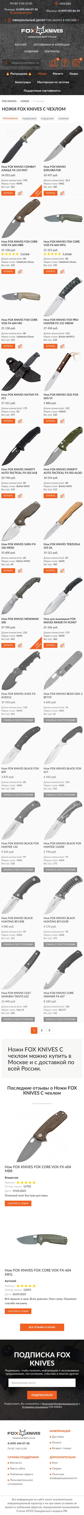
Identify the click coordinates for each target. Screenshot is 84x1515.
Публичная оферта (21, 1474)
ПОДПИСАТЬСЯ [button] (42, 1395)
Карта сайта (17, 1468)
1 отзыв (24, 254)
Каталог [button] (21, 45)
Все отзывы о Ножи (42, 1327)
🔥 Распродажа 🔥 (19, 73)
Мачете (58, 73)
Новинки (31, 51)
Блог (55, 1463)
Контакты (52, 51)
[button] (21, 12)
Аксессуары (23, 82)
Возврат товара (61, 1448)
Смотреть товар (18, 1203)
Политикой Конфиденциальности (60, 1404)
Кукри (74, 73)
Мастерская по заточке (53, 82)
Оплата (56, 1442)
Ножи (42, 73)
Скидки (56, 1468)
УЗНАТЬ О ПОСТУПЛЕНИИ (18, 720)
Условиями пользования (35, 1407)
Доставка (58, 1436)
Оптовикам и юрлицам (51, 45)
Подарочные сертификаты (42, 90)
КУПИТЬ (8, 193)
